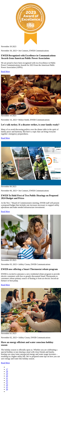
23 (7, 383)
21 (7, 378)
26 (7, 389)
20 (7, 376)
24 (7, 385)
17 (7, 369)
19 (7, 374)
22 (7, 380)
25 (7, 387)
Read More (5, 71)
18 (7, 371)
